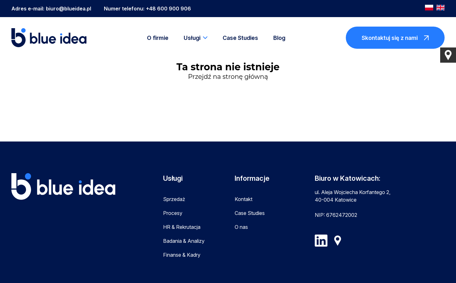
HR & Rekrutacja (181, 227)
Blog (279, 38)
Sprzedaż (174, 199)
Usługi (192, 38)
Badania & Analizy (184, 241)
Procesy (172, 213)
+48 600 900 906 (168, 8)
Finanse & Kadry (181, 255)
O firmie (157, 38)
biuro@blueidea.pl (68, 8)
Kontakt (243, 199)
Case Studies (240, 38)
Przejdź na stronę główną (228, 76)
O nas (241, 227)
